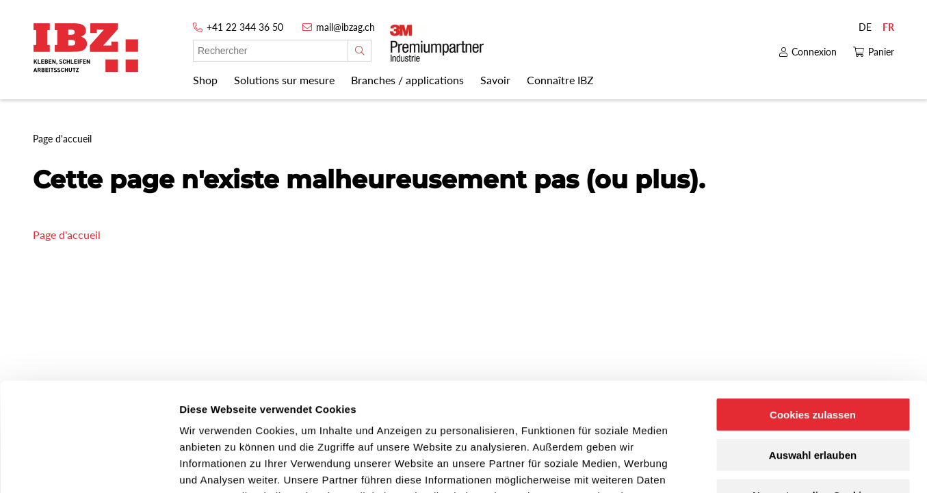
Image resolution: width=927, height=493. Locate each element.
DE (865, 27)
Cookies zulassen (813, 312)
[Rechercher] (359, 51)
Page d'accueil (67, 234)
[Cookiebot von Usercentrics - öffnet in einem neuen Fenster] (88, 466)
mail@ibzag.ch (345, 27)
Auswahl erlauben (813, 353)
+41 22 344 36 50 (245, 27)
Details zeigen (727, 466)
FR (888, 27)
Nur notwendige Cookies (813, 393)
